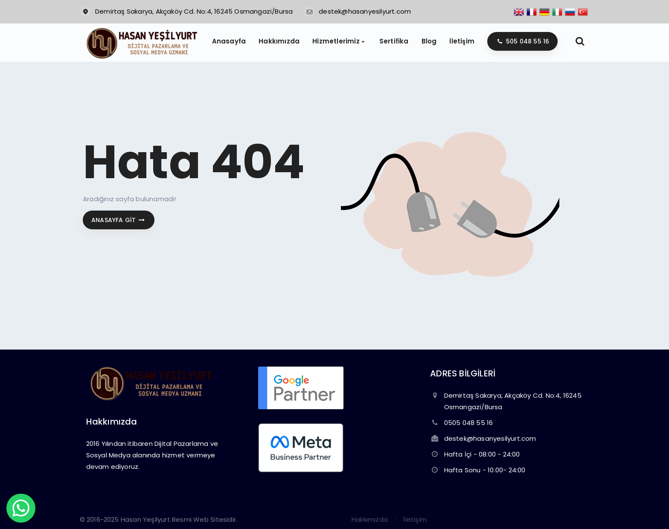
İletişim (415, 519)
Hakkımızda (370, 519)
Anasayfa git (118, 220)
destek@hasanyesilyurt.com (365, 11)
